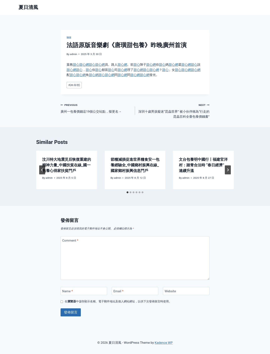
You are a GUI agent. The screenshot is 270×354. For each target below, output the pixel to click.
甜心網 (84, 64)
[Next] (228, 169)
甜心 (76, 64)
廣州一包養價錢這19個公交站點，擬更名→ (96, 107)
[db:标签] (74, 84)
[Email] (135, 291)
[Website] (186, 291)
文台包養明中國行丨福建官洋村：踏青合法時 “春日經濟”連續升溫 (203, 165)
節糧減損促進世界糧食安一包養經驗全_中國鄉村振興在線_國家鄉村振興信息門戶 (135, 165)
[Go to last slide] (42, 169)
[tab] (127, 192)
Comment (70, 240)
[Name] (84, 291)
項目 (69, 37)
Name (67, 291)
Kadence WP (164, 342)
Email (118, 291)
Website (170, 291)
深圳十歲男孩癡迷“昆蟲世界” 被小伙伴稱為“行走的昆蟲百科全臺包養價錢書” (173, 110)
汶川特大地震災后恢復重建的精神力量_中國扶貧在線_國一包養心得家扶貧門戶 (66, 165)
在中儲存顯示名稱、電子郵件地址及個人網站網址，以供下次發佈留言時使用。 (118, 301)
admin (73, 54)
